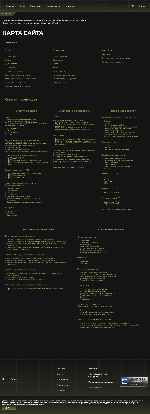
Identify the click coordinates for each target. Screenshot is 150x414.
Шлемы (83, 297)
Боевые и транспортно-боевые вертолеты (75, 139)
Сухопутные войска (26, 111)
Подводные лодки (110, 142)
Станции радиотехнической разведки (25, 279)
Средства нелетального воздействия (95, 306)
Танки (7, 117)
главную (21, 23)
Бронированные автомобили (18, 121)
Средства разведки (16, 176)
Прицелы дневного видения (93, 273)
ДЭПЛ (107, 146)
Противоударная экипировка (93, 290)
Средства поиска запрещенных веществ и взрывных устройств (110, 325)
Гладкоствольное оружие (91, 248)
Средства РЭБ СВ (15, 178)
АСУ (106, 183)
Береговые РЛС (111, 202)
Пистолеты (12, 191)
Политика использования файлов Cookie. (23, 405)
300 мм (10, 213)
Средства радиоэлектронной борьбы (22, 270)
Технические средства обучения (68, 167)
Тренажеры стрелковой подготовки (24, 202)
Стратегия (9, 67)
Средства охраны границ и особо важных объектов (104, 323)
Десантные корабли (113, 131)
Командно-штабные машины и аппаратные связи (22, 156)
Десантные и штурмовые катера (119, 132)
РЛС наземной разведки (16, 142)
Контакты (70, 6)
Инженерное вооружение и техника (21, 183)
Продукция (36, 6)
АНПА (107, 147)
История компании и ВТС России (20, 79)
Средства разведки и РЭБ (17, 170)
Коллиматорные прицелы (92, 278)
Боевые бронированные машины (20, 119)
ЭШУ (81, 310)
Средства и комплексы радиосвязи (24, 161)
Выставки (58, 60)
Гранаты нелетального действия (95, 314)
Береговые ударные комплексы (116, 209)
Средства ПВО (111, 162)
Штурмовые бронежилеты (92, 291)
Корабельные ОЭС (110, 189)
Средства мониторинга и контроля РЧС (26, 174)
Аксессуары (85, 299)
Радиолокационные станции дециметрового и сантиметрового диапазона (38, 263)
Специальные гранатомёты (92, 252)
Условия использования (113, 62)
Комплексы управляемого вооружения (23, 140)
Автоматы (12, 193)
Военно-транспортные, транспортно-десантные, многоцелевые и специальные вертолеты (75, 143)
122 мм (10, 211)
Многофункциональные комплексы (96, 312)
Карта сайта (94, 387)
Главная (10, 6)
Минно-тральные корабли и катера (121, 136)
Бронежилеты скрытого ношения (95, 295)
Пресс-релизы (60, 56)
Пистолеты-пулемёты (90, 243)
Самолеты (58, 117)
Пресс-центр (53, 6)
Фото (55, 64)
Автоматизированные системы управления (25, 285)
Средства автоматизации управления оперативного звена (35, 289)
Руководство (10, 64)
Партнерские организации (17, 75)
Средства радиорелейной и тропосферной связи (27, 163)
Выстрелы (12, 215)
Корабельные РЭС (110, 174)
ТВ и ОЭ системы (112, 193)
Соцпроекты (59, 71)
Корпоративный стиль (64, 75)
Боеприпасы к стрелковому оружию (24, 198)
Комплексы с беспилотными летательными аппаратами (74, 151)
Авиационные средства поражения (70, 156)
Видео (56, 67)
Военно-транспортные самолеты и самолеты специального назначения (72, 129)
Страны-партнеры (13, 71)
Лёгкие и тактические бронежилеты (97, 293)
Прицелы (11, 200)
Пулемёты (12, 194)
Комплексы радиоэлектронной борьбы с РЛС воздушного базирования (35, 275)
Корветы (108, 123)
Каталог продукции (20, 99)
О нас (22, 6)
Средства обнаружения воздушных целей (24, 255)
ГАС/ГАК (108, 181)
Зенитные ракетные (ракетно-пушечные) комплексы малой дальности (36, 245)
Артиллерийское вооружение (118, 161)
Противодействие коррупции (116, 58)
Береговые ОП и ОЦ (113, 204)
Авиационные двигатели (65, 154)
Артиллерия (13, 132)
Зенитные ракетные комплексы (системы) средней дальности (37, 242)
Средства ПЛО (111, 164)
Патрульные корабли (114, 125)
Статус (7, 60)
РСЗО (9, 131)
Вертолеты (58, 135)
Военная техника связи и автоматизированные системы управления (25, 150)
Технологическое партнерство (19, 86)
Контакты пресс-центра (64, 79)
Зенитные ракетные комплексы (19, 236)
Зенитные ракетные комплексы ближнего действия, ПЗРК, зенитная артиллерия (35, 248)
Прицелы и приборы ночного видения (97, 274)
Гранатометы (13, 189)
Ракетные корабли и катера (117, 129)
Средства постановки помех (117, 166)
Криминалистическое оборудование (97, 327)
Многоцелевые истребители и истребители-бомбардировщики (71, 121)
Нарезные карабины (89, 246)
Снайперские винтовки (18, 196)
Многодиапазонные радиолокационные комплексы (32, 259)
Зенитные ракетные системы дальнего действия (30, 240)
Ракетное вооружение (114, 159)
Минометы (12, 129)
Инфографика (60, 83)
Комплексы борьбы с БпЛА (20, 277)
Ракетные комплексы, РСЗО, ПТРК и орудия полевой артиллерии (26, 124)
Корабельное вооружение (114, 155)
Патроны (83, 261)
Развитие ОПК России (15, 83)
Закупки (105, 54)
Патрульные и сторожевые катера (120, 127)
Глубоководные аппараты (116, 149)
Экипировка (83, 286)
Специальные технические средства (94, 320)
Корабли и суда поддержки (117, 134)
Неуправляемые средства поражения (73, 162)
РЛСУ (106, 179)
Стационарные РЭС (110, 198)
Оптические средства (87, 269)
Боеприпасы (10, 208)
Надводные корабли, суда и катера (118, 117)
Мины (107, 168)
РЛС (106, 178)
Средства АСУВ (14, 159)
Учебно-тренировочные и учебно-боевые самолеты (75, 125)
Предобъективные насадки (92, 280)
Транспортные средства (88, 305)
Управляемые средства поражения (72, 160)
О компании (10, 56)
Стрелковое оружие (14, 185)
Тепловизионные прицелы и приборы (97, 276)
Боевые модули (12, 147)
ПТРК (10, 134)
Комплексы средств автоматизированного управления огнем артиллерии (25, 145)
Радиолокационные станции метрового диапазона (31, 260)
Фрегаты (108, 121)
